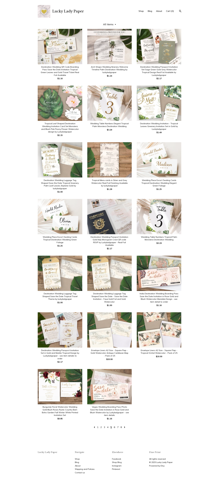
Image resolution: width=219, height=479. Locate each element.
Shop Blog (117, 462)
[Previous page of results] (95, 427)
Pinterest (116, 469)
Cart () (170, 11)
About (159, 11)
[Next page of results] (124, 427)
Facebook (116, 459)
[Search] (180, 11)
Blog (150, 11)
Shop (141, 11)
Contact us (80, 472)
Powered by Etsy (157, 466)
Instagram (117, 466)
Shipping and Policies (85, 469)
